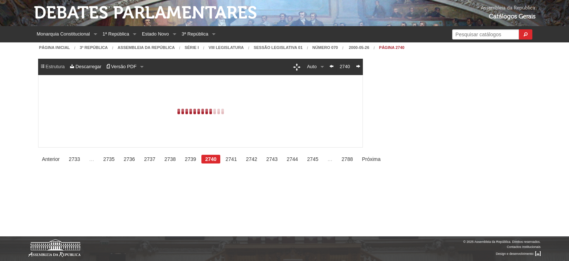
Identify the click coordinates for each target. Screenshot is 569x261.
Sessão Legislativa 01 (278, 48)
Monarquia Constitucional (63, 34)
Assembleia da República (146, 48)
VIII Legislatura (226, 48)
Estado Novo (155, 34)
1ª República (116, 34)
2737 (149, 159)
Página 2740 (392, 48)
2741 (231, 159)
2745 (312, 159)
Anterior (51, 159)
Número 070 (325, 48)
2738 (170, 159)
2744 (292, 159)
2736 (129, 159)
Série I (192, 48)
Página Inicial (54, 48)
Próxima (371, 159)
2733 (74, 159)
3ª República (195, 34)
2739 (190, 159)
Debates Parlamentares (145, 13)
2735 (109, 159)
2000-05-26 (358, 48)
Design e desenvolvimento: (518, 254)
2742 (251, 159)
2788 (347, 159)
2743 (272, 159)
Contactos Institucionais (524, 247)
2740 (210, 159)
